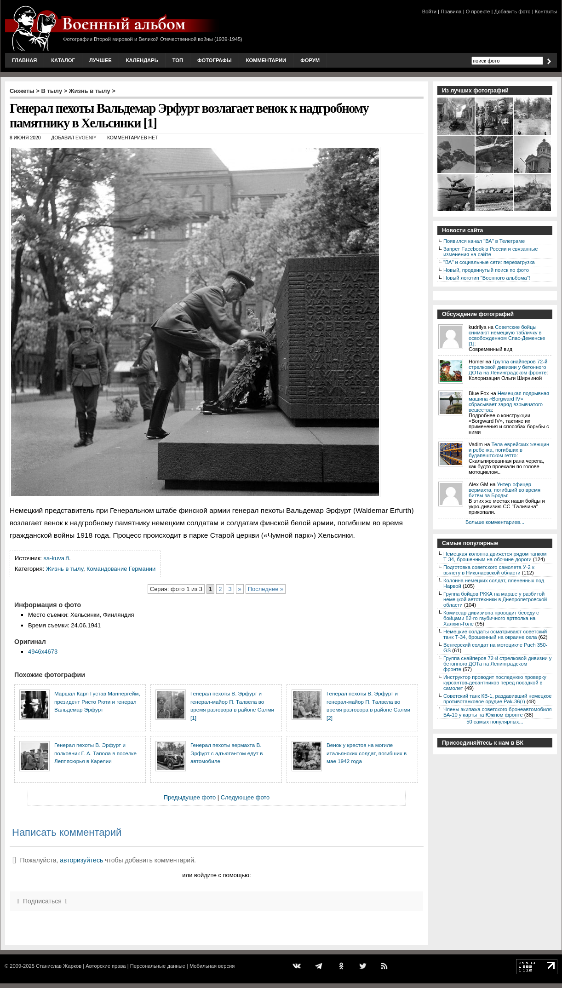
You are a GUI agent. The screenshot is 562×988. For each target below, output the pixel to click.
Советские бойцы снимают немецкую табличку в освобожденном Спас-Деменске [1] (507, 335)
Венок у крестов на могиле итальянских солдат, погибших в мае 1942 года (367, 753)
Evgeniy (86, 137)
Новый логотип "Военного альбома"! (486, 278)
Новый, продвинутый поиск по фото (486, 270)
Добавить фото (512, 11)
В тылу (51, 90)
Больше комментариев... (494, 522)
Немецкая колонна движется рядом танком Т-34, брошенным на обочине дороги (495, 556)
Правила (451, 11)
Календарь (142, 60)
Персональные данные (157, 966)
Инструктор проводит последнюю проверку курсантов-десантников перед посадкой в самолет (494, 682)
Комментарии (266, 60)
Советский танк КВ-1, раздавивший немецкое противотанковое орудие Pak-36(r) (497, 698)
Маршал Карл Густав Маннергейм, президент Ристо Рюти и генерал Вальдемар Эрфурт (97, 701)
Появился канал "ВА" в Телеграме (484, 241)
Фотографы (214, 60)
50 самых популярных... (494, 721)
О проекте (478, 11)
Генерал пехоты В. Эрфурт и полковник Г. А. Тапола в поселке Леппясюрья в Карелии (95, 753)
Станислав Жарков (58, 966)
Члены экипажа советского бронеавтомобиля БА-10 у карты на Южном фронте (497, 712)
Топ (177, 60)
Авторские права (106, 966)
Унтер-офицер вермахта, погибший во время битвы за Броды (504, 490)
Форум (310, 60)
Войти (429, 11)
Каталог (63, 60)
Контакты (546, 11)
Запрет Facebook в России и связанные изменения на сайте (490, 251)
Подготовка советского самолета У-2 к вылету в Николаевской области (488, 569)
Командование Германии (120, 568)
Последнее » (265, 589)
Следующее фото (245, 797)
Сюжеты (22, 90)
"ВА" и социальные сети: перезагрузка (489, 262)
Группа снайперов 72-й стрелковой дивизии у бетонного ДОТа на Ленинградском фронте (508, 367)
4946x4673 (42, 651)
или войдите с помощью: (216, 875)
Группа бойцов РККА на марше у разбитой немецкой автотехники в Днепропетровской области (495, 599)
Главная (24, 60)
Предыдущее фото (190, 797)
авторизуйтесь (81, 860)
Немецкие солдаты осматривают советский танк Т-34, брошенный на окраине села (495, 634)
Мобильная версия (212, 966)
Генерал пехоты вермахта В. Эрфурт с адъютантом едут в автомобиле (226, 753)
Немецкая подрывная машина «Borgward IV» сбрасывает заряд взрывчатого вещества (509, 402)
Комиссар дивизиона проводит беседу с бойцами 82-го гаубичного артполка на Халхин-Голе (491, 618)
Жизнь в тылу (89, 90)
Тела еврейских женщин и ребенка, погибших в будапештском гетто (509, 450)
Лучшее (100, 60)
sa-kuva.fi (56, 558)
